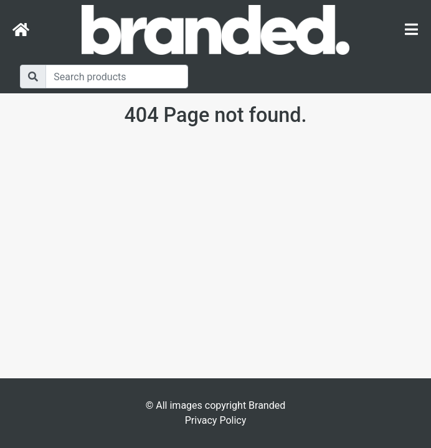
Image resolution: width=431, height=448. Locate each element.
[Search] (116, 76)
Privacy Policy (216, 420)
